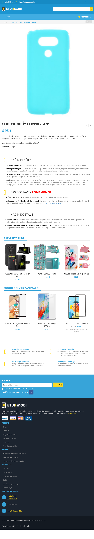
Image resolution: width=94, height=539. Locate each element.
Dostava (6, 478)
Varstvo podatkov (9, 448)
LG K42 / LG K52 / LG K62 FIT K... (77, 333)
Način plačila (7, 482)
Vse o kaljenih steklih (10, 467)
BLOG (5, 489)
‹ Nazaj (89, 22)
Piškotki (6, 451)
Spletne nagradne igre (11, 493)
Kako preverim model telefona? (14, 463)
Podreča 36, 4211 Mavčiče (12, 506)
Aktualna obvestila (10, 455)
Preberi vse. (72, 423)
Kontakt (6, 440)
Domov (6, 22)
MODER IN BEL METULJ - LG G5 (76, 283)
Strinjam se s (8, 398)
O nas (5, 436)
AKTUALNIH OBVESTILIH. (53, 212)
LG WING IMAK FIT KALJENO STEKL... (47, 334)
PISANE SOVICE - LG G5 (47, 283)
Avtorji (43, 530)
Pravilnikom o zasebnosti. (23, 398)
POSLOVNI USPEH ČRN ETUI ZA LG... (17, 284)
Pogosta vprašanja (10, 485)
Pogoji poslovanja (9, 444)
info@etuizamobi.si (15, 520)
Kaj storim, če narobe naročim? (14, 470)
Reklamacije (7, 497)
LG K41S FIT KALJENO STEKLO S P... (17, 334)
